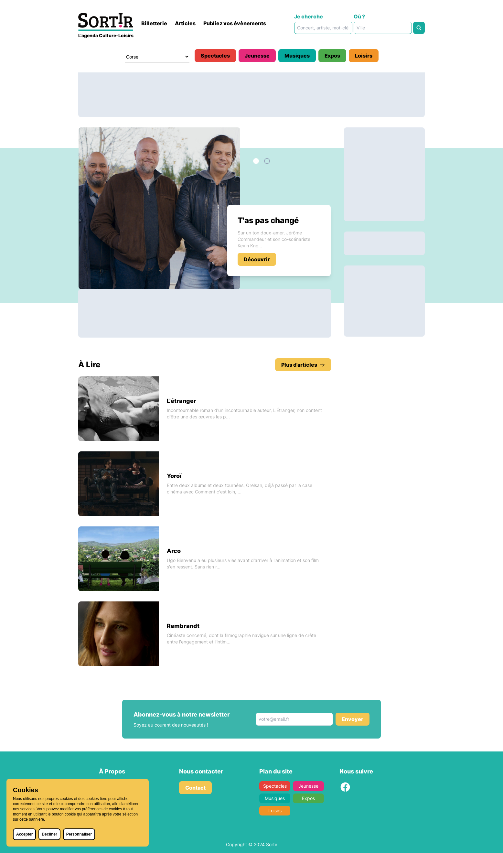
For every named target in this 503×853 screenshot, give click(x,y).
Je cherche (308, 16)
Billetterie (154, 23)
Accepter (24, 834)
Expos (332, 55)
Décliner (49, 834)
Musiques (297, 55)
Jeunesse (257, 55)
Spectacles (215, 55)
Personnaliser (79, 834)
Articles (185, 23)
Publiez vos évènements (234, 23)
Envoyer (352, 719)
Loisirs (363, 55)
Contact (195, 787)
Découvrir (257, 259)
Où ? (359, 16)
